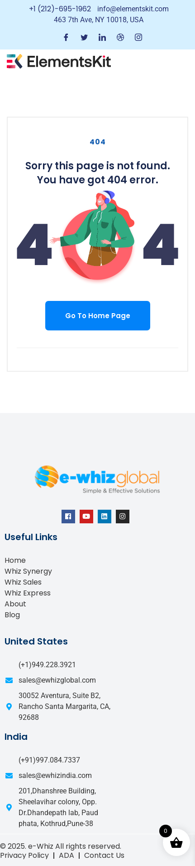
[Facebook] (66, 38)
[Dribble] (120, 38)
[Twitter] (84, 38)
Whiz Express (28, 593)
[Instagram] (138, 38)
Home (15, 560)
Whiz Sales (23, 582)
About (15, 604)
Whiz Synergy (28, 571)
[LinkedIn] (102, 38)
